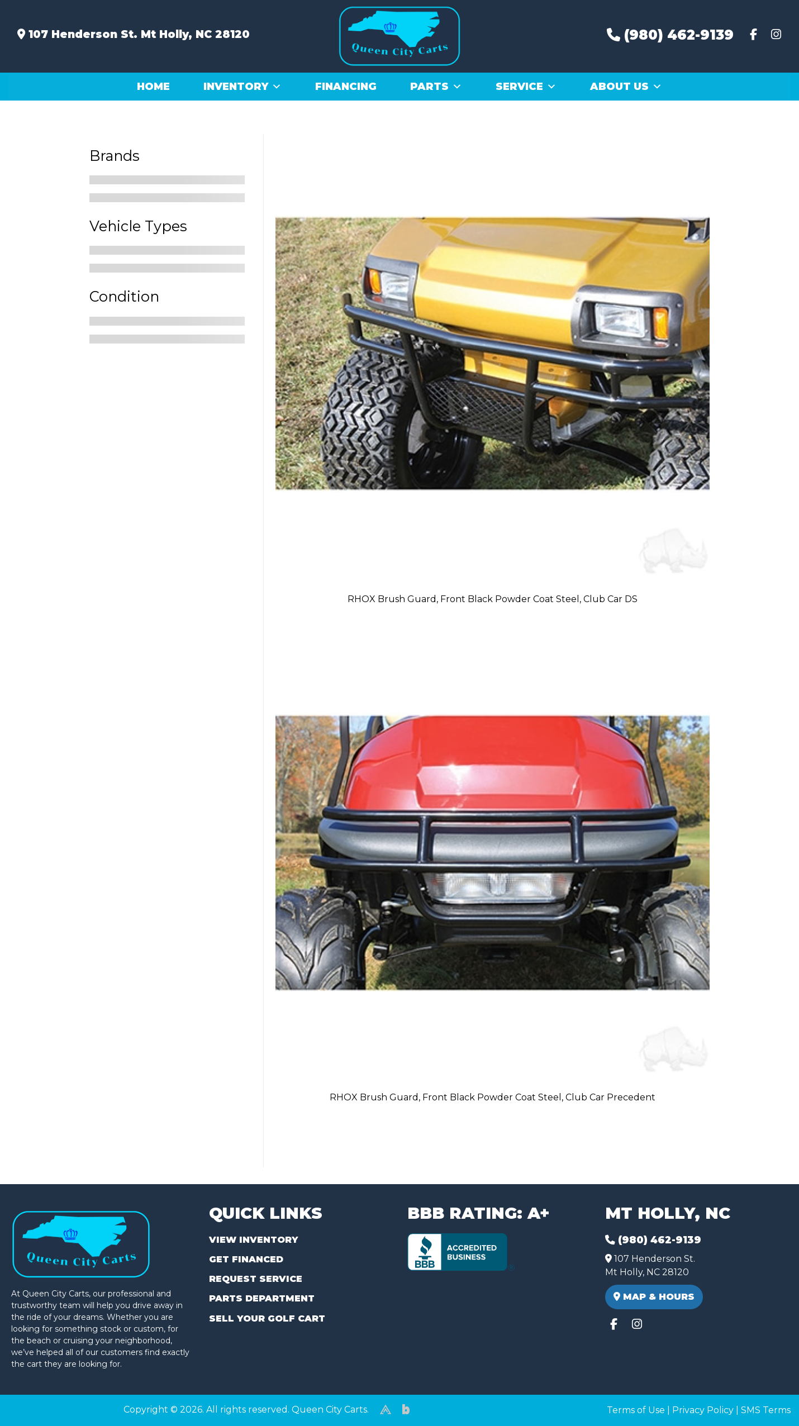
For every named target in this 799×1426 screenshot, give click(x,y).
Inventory (242, 87)
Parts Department (262, 1298)
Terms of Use (636, 1410)
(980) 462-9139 (670, 35)
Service (526, 87)
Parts (436, 87)
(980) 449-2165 (39, 1404)
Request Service (255, 1279)
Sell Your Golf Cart (267, 1318)
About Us (626, 87)
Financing (346, 86)
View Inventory (253, 1239)
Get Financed (246, 1259)
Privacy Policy (703, 1410)
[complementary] (765, 1392)
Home (153, 86)
